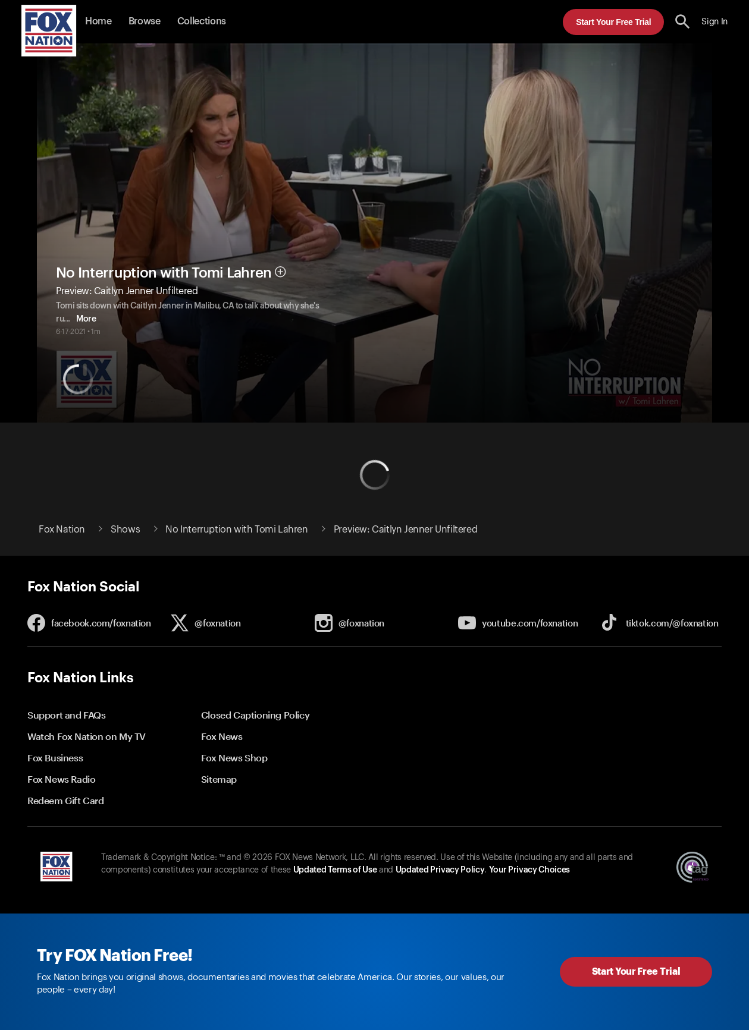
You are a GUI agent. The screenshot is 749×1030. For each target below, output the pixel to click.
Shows (125, 529)
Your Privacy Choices (529, 870)
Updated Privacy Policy (440, 870)
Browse (145, 21)
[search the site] (682, 22)
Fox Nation (62, 529)
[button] (682, 22)
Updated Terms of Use (335, 870)
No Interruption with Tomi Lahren (164, 273)
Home (98, 21)
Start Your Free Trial (613, 22)
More (105, 319)
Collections (201, 21)
